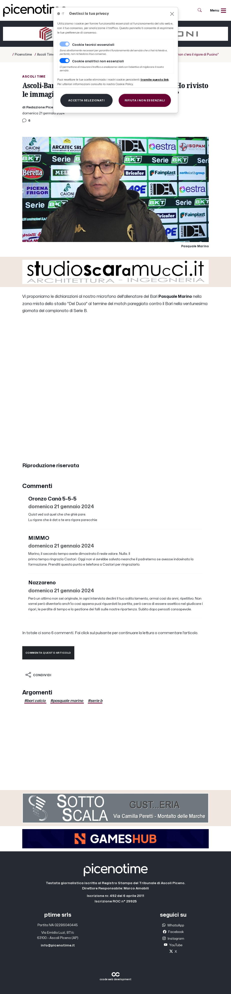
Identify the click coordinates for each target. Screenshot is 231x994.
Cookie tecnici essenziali (93, 44)
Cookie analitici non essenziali (98, 61)
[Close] (172, 14)
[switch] (65, 60)
